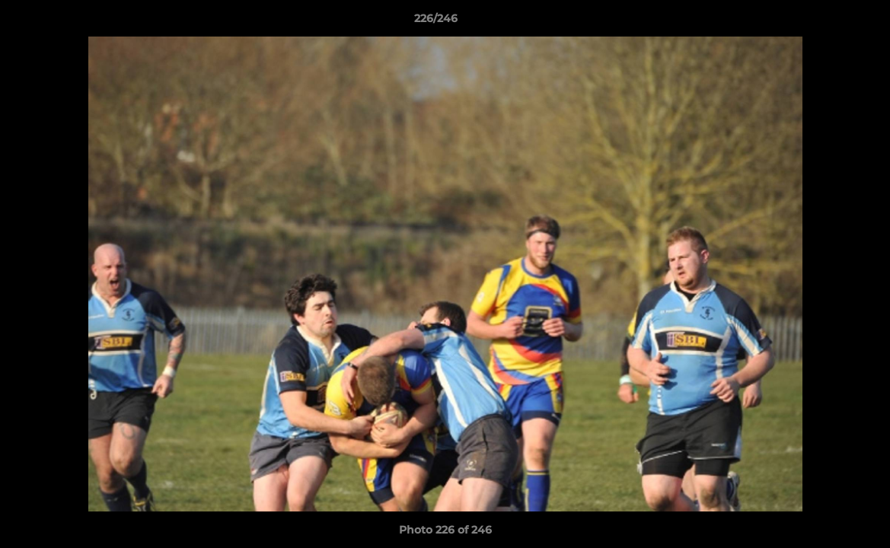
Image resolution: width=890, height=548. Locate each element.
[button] (826, 22)
